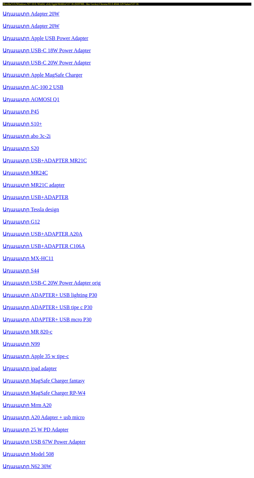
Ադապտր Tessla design (31, 209)
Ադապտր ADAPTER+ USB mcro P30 (47, 319)
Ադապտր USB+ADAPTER (35, 197)
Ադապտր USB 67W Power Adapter (44, 442)
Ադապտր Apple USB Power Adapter (45, 38)
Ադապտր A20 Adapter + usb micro (44, 417)
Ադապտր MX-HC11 (28, 258)
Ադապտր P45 (21, 111)
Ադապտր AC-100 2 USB (33, 87)
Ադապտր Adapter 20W (31, 14)
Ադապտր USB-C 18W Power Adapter (47, 50)
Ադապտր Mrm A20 (27, 405)
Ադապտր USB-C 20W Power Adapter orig (52, 283)
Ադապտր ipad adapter (30, 368)
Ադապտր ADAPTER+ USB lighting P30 (50, 295)
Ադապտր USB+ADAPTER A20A (42, 234)
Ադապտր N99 (21, 344)
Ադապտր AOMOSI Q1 (31, 99)
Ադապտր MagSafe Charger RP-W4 (44, 393)
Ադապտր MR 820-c (27, 332)
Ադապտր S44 (21, 270)
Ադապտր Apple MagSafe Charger (42, 75)
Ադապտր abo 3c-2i (27, 136)
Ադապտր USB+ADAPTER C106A (44, 246)
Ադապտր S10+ (22, 124)
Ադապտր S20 (21, 148)
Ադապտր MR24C (25, 173)
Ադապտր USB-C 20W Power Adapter (47, 62)
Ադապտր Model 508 (28, 454)
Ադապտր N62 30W (27, 466)
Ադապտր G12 (21, 221)
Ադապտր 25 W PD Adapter (35, 429)
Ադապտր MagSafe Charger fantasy (44, 380)
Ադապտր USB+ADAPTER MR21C (45, 160)
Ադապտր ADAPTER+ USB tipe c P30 (47, 307)
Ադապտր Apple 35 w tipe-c (36, 356)
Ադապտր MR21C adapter (34, 185)
